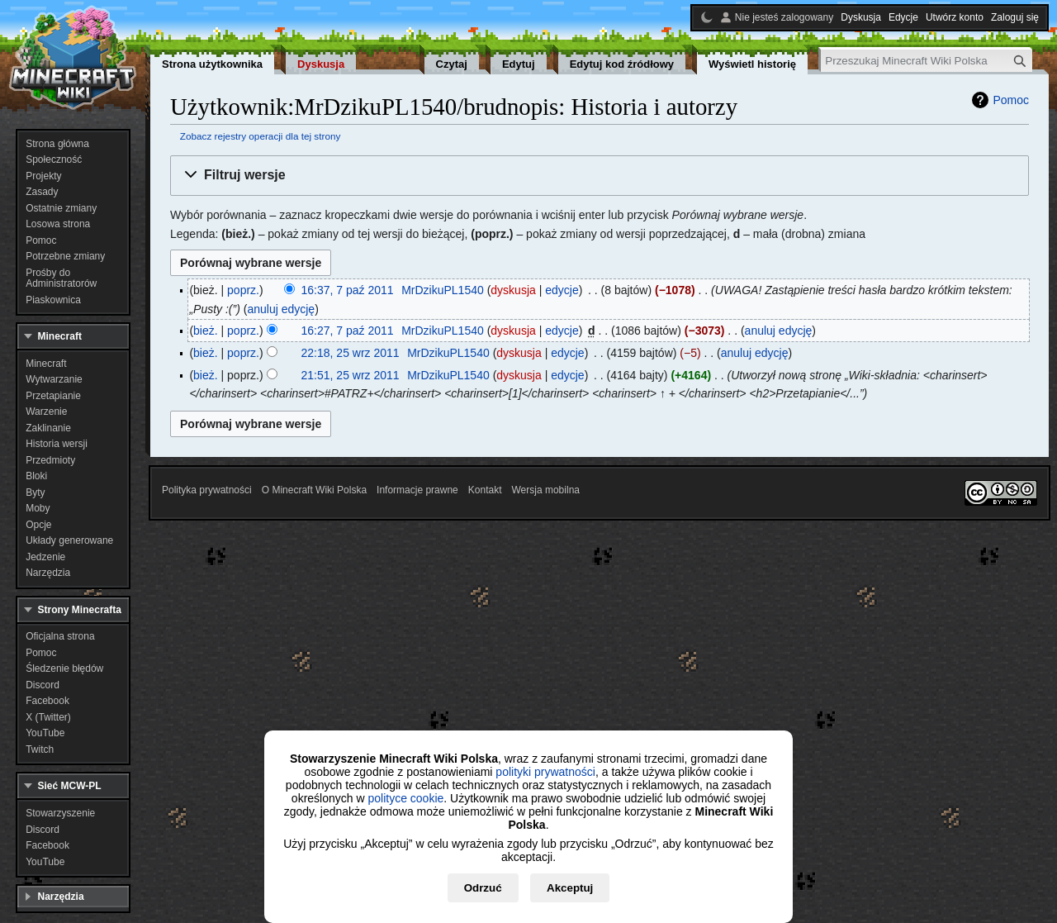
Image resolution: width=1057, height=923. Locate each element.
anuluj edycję (281, 309)
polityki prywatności (545, 771)
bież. (205, 330)
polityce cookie (405, 798)
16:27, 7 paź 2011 (347, 330)
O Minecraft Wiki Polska (314, 490)
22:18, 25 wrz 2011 (350, 352)
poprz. (243, 290)
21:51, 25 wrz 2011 (350, 375)
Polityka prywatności (207, 490)
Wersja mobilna (546, 490)
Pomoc (1011, 100)
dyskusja (513, 290)
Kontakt (485, 490)
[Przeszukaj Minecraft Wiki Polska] (926, 61)
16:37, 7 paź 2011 (347, 290)
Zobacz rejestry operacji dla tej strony (260, 136)
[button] (599, 175)
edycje (561, 290)
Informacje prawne (417, 490)
